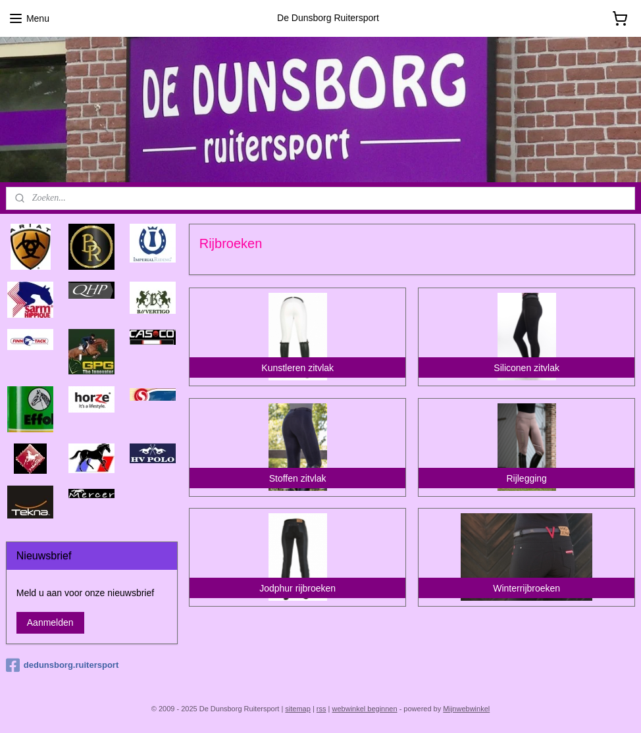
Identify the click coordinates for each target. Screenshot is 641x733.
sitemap (298, 709)
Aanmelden (50, 622)
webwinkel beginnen (364, 709)
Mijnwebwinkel (466, 709)
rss (321, 709)
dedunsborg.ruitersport (62, 665)
